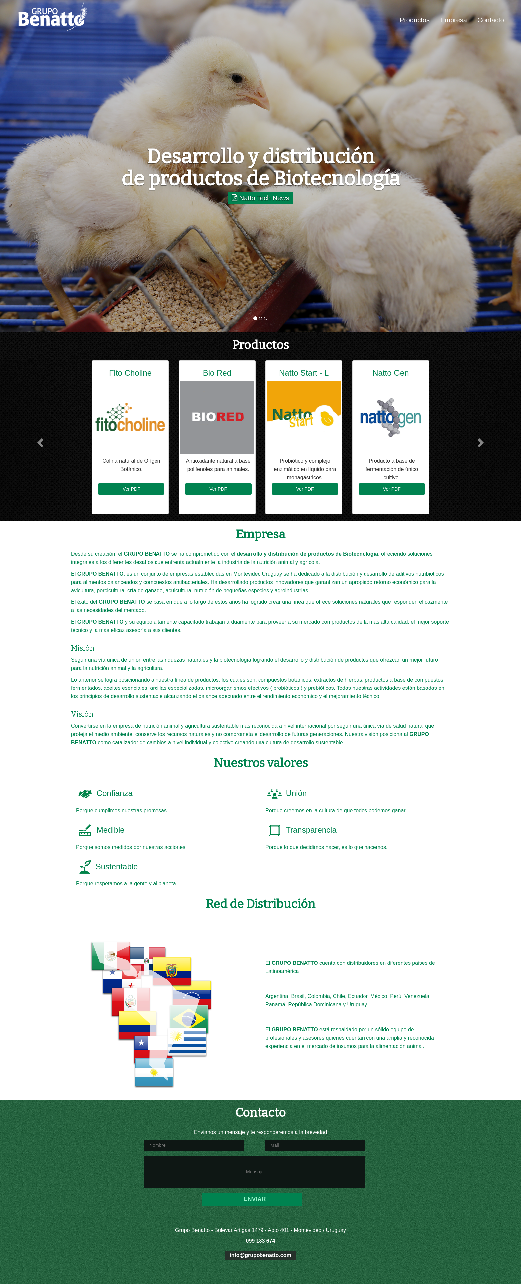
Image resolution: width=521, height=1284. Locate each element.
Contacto (490, 20)
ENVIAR (254, 1199)
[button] (39, 440)
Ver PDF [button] (131, 489)
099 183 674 (260, 1241)
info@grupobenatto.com (260, 1255)
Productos (415, 20)
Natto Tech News (260, 197)
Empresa (453, 20)
